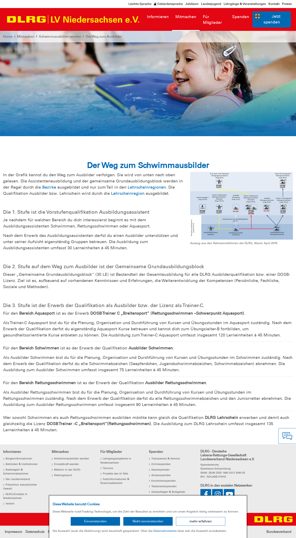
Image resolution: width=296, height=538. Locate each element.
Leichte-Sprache (139, 4)
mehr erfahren (201, 521)
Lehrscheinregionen (147, 187)
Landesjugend (211, 4)
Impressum (13, 532)
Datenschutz (34, 532)
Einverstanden (95, 521)
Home (8, 36)
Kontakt (274, 4)
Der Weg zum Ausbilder (104, 36)
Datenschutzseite (165, 531)
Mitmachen (25, 36)
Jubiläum (192, 4)
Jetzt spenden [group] (267, 19)
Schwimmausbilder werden (60, 36)
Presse (287, 4)
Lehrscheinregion (128, 193)
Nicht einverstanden (148, 521)
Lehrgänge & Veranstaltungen (245, 4)
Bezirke (49, 187)
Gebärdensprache (168, 4)
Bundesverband (278, 532)
